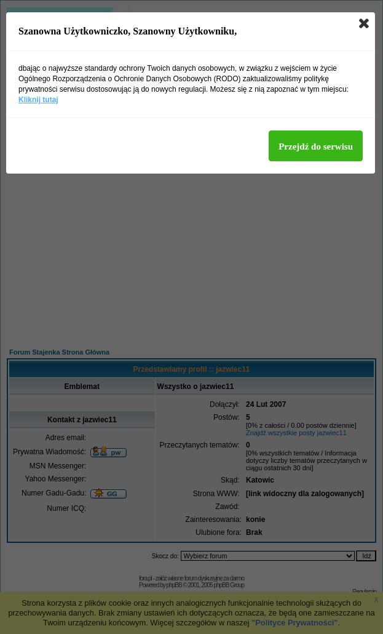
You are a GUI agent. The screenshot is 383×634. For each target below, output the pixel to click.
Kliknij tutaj (38, 99)
